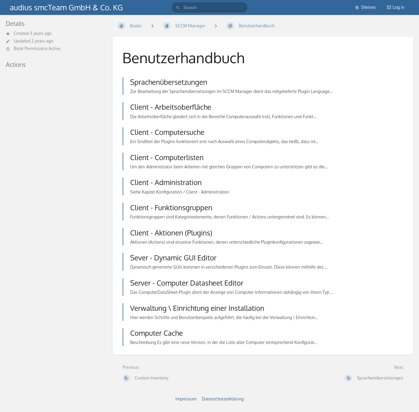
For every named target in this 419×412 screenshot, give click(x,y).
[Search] (178, 7)
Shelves (365, 7)
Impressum (185, 398)
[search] (209, 7)
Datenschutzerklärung (223, 398)
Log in (395, 7)
